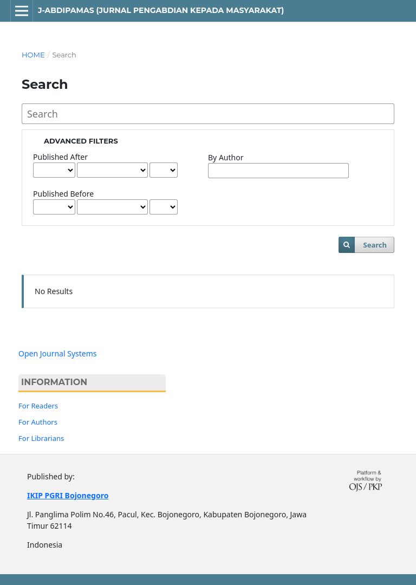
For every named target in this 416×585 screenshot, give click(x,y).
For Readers (38, 406)
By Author (225, 157)
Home (33, 54)
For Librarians (41, 438)
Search (374, 245)
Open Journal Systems (57, 353)
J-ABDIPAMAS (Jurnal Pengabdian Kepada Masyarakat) (161, 10)
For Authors (37, 422)
